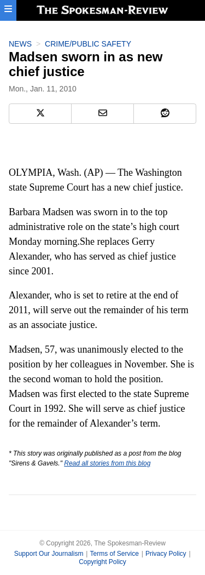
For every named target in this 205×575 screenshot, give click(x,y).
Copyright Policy (102, 562)
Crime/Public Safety (88, 43)
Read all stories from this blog (107, 463)
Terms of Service (114, 553)
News (20, 43)
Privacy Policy (165, 553)
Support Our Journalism (49, 553)
